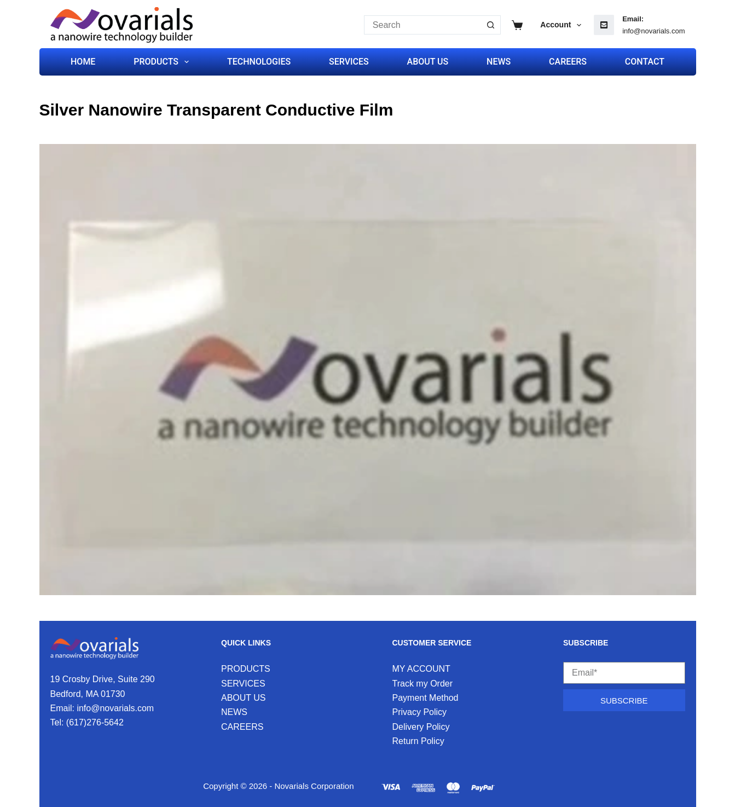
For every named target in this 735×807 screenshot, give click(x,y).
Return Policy (418, 741)
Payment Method (425, 697)
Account (563, 25)
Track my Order (422, 683)
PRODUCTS (163, 61)
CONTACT (644, 61)
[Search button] (491, 24)
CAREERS (568, 61)
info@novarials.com (653, 31)
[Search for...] (423, 24)
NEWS (499, 61)
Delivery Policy (421, 726)
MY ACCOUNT (421, 668)
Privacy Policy (419, 712)
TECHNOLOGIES (259, 61)
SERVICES (349, 61)
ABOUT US (428, 61)
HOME (83, 61)
